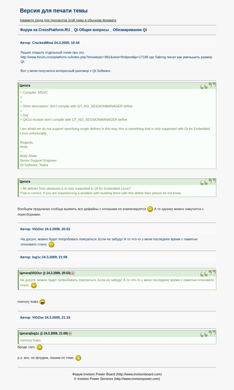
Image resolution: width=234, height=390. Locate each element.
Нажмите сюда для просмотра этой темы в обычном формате (68, 20)
